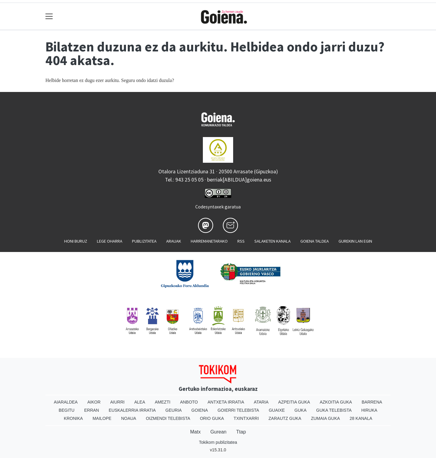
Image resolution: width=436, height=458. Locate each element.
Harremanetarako (209, 241)
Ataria (261, 402)
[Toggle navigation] (49, 16)
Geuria (173, 410)
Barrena (372, 402)
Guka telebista (334, 410)
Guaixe (277, 410)
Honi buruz (75, 241)
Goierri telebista (238, 410)
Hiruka (369, 410)
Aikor (94, 402)
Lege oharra (109, 241)
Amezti (162, 402)
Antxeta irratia (226, 402)
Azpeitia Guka (294, 402)
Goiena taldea (314, 241)
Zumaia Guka (325, 418)
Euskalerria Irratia (132, 410)
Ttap (241, 431)
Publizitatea (144, 241)
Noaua (128, 418)
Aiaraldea (66, 402)
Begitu (66, 410)
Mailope (102, 418)
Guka (301, 410)
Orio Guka (212, 418)
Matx (195, 431)
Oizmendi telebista (168, 418)
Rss (241, 241)
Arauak (173, 241)
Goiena (199, 410)
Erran (91, 410)
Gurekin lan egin (355, 241)
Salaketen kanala (272, 241)
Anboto (189, 402)
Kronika (73, 418)
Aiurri (117, 402)
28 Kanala (361, 418)
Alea (139, 402)
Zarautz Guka (285, 418)
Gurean (218, 431)
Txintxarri (246, 418)
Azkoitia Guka (336, 402)
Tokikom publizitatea (218, 442)
